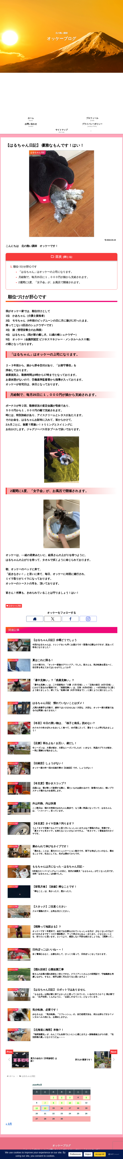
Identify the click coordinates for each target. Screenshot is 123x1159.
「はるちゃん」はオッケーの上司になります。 (45, 271)
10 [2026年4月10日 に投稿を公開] (70, 1103)
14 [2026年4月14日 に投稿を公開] (45, 1108)
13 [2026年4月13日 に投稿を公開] (37, 1108)
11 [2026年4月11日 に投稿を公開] (78, 1103)
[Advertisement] (61, 94)
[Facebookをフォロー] (65, 619)
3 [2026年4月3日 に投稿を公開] (70, 1098)
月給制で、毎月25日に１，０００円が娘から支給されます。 (53, 277)
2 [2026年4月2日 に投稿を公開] (61, 1098)
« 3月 (9, 1124)
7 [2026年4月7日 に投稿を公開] (45, 1103)
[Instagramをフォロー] (71, 619)
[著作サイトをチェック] (51, 619)
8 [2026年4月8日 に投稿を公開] (53, 1103)
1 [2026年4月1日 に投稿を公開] (53, 1098)
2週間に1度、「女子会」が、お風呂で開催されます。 (49, 282)
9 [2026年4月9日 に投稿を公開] (61, 1103)
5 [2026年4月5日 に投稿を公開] (86, 1098)
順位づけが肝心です (25, 266)
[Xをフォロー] (58, 619)
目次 (58, 257)
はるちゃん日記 (14, 606)
